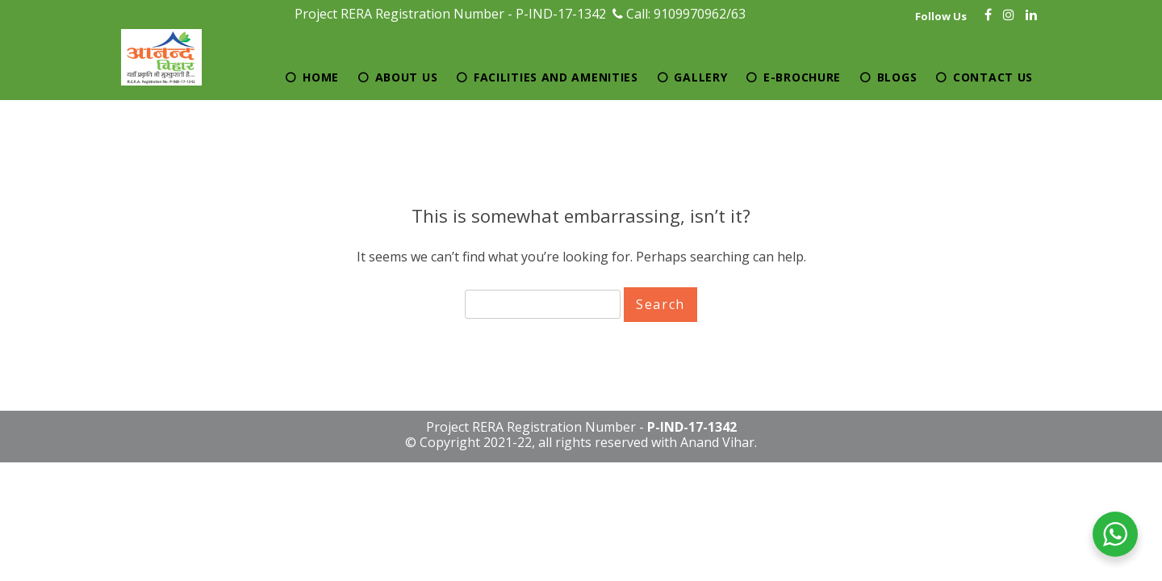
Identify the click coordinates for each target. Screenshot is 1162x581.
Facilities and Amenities (556, 77)
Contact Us (993, 77)
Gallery (700, 77)
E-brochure (802, 77)
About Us (406, 77)
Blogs (897, 77)
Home (321, 77)
